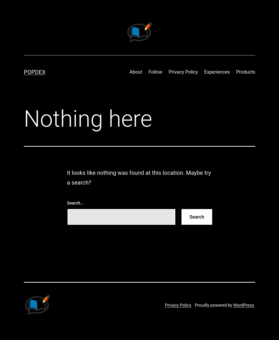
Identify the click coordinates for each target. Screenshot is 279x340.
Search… (75, 202)
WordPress (243, 305)
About (136, 72)
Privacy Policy (183, 72)
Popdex (34, 72)
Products (245, 72)
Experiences (217, 72)
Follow (155, 72)
